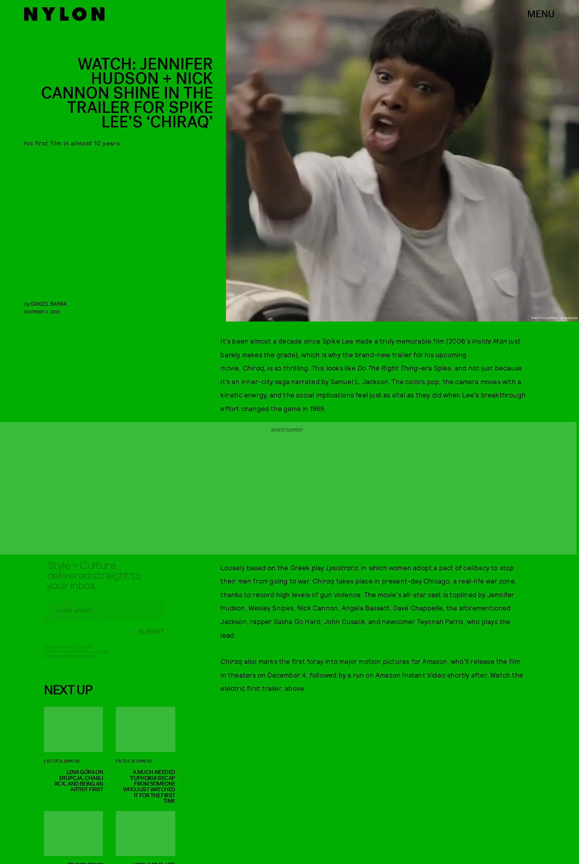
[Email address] (104, 616)
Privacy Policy (83, 661)
